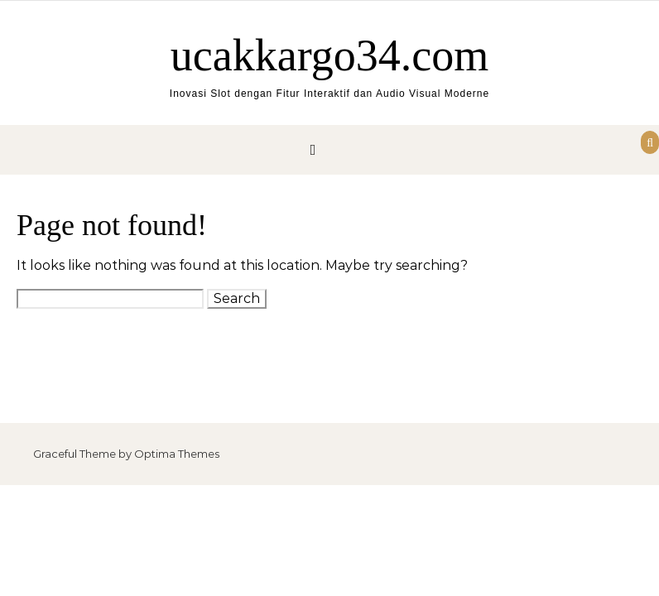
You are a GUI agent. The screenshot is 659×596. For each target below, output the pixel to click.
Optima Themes (176, 453)
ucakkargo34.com (329, 55)
